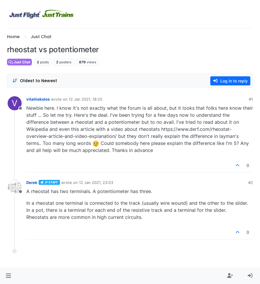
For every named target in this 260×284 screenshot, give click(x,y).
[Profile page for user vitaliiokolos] (15, 103)
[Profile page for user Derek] (15, 187)
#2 (250, 182)
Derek (31, 182)
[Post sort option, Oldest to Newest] (35, 80)
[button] (8, 276)
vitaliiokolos (38, 99)
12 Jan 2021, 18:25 (85, 99)
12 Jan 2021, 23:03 (96, 182)
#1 (251, 99)
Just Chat (19, 62)
